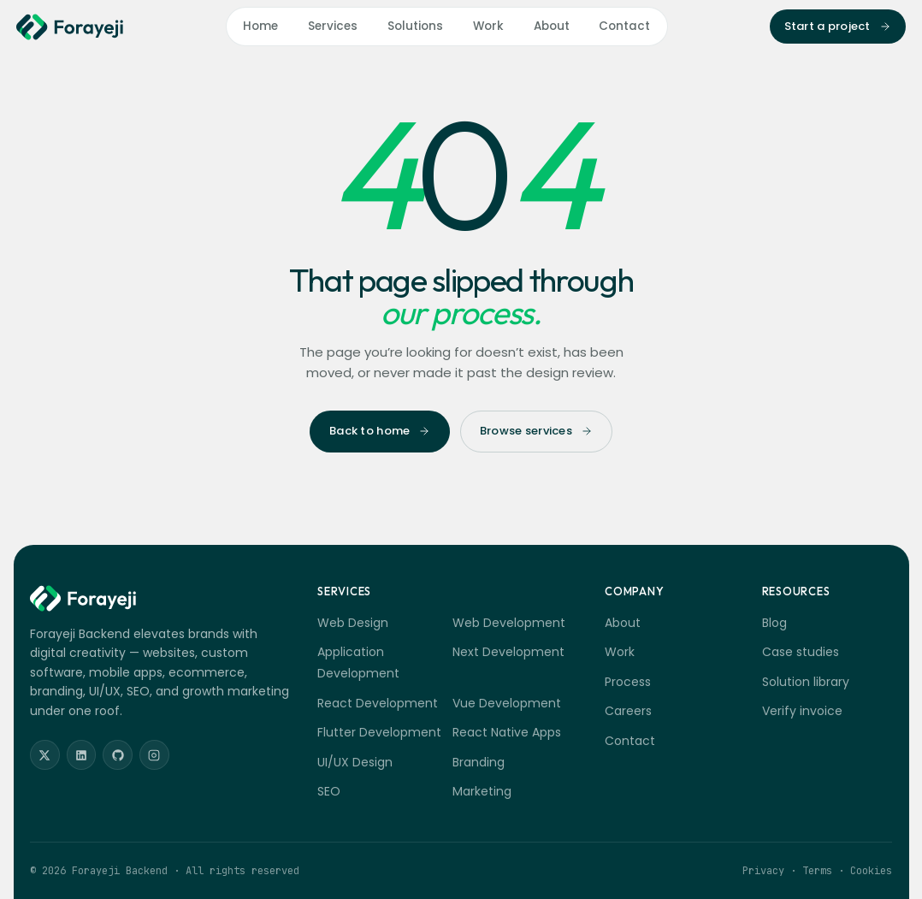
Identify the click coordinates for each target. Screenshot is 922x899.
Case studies (800, 651)
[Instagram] (154, 755)
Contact (624, 26)
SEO (328, 791)
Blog (774, 622)
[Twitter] (45, 755)
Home (260, 26)
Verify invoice (802, 710)
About (552, 26)
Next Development (508, 651)
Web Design (352, 622)
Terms (817, 871)
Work (488, 26)
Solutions (415, 26)
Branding (478, 762)
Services (333, 26)
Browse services (536, 431)
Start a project (837, 26)
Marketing (481, 791)
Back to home (379, 431)
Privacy (763, 871)
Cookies (871, 871)
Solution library (805, 681)
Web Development (508, 622)
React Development (377, 703)
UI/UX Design (355, 762)
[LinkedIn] (82, 755)
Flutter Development (379, 732)
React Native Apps (506, 732)
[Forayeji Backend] (70, 27)
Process (628, 681)
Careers (628, 710)
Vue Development (506, 703)
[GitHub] (118, 755)
